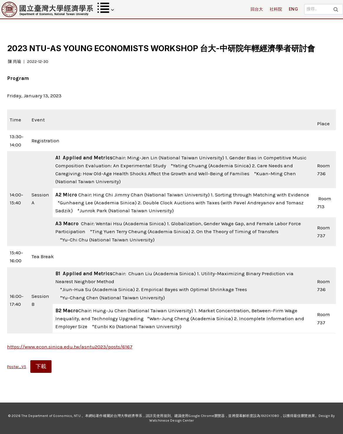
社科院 (276, 8)
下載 (41, 366)
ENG (293, 8)
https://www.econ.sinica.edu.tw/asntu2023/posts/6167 (69, 347)
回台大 (257, 8)
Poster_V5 (16, 367)
